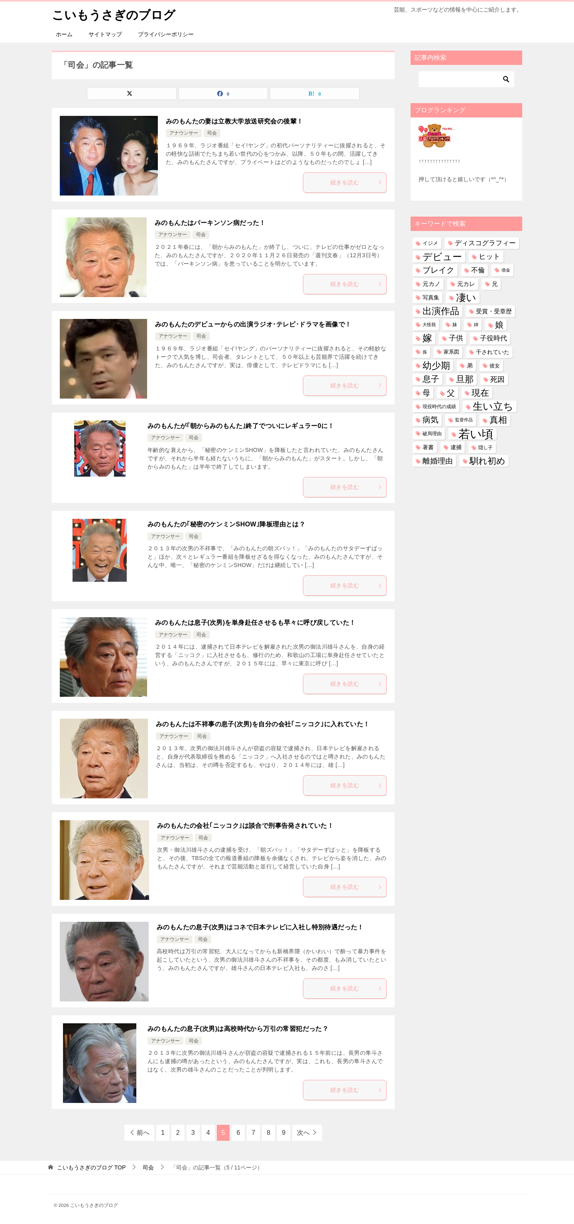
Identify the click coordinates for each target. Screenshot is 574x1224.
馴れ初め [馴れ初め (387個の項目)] (487, 460)
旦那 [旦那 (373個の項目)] (465, 379)
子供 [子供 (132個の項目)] (456, 338)
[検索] (466, 79)
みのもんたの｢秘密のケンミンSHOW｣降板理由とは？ (226, 523)
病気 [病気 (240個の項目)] (430, 419)
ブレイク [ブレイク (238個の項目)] (438, 270)
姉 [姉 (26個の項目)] (476, 324)
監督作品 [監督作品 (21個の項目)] (464, 419)
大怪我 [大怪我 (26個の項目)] (429, 324)
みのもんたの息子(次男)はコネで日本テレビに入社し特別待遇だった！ (260, 926)
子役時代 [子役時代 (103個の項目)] (493, 338)
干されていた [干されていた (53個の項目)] (492, 351)
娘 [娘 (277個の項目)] (499, 324)
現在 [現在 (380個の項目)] (480, 392)
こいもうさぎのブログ (113, 14)
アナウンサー (183, 133)
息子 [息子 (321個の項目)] (431, 378)
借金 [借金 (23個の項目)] (505, 270)
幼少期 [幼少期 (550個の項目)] (436, 365)
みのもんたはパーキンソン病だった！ (210, 222)
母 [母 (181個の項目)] (426, 392)
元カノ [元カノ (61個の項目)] (431, 283)
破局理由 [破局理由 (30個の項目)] (432, 433)
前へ (143, 1132)
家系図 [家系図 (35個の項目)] (451, 351)
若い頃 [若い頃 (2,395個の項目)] (475, 433)
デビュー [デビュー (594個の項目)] (442, 256)
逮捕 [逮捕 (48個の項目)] (456, 447)
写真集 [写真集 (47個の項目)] (431, 297)
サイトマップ (105, 34)
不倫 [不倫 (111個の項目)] (478, 270)
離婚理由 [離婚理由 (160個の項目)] (438, 460)
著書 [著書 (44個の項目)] (428, 447)
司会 (212, 133)
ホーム (64, 34)
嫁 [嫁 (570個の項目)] (427, 338)
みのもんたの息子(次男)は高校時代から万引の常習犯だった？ (237, 1028)
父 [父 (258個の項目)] (451, 392)
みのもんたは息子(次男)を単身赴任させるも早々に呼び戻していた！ (255, 622)
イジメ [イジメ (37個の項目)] (430, 243)
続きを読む (356, 182)
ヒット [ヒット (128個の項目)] (489, 256)
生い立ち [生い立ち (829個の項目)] (493, 406)
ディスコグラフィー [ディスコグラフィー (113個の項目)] (485, 242)
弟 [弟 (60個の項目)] (470, 365)
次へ (303, 1132)
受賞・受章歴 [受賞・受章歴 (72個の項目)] (494, 310)
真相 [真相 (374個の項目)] (498, 420)
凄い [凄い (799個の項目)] (466, 297)
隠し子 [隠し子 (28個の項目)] (485, 447)
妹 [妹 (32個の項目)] (454, 324)
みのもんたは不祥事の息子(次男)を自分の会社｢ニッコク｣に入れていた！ (263, 723)
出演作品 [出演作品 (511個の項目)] (441, 310)
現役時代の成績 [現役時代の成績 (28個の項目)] (439, 406)
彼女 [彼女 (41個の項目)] (494, 365)
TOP (91, 1167)
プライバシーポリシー (166, 34)
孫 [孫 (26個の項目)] (425, 351)
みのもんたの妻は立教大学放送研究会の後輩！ (234, 120)
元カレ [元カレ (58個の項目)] (466, 283)
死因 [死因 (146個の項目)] (497, 379)
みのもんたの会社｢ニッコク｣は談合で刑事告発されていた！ (245, 825)
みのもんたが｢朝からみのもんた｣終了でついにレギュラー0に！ (240, 425)
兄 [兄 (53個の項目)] (494, 283)
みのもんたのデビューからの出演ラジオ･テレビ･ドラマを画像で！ (253, 324)
